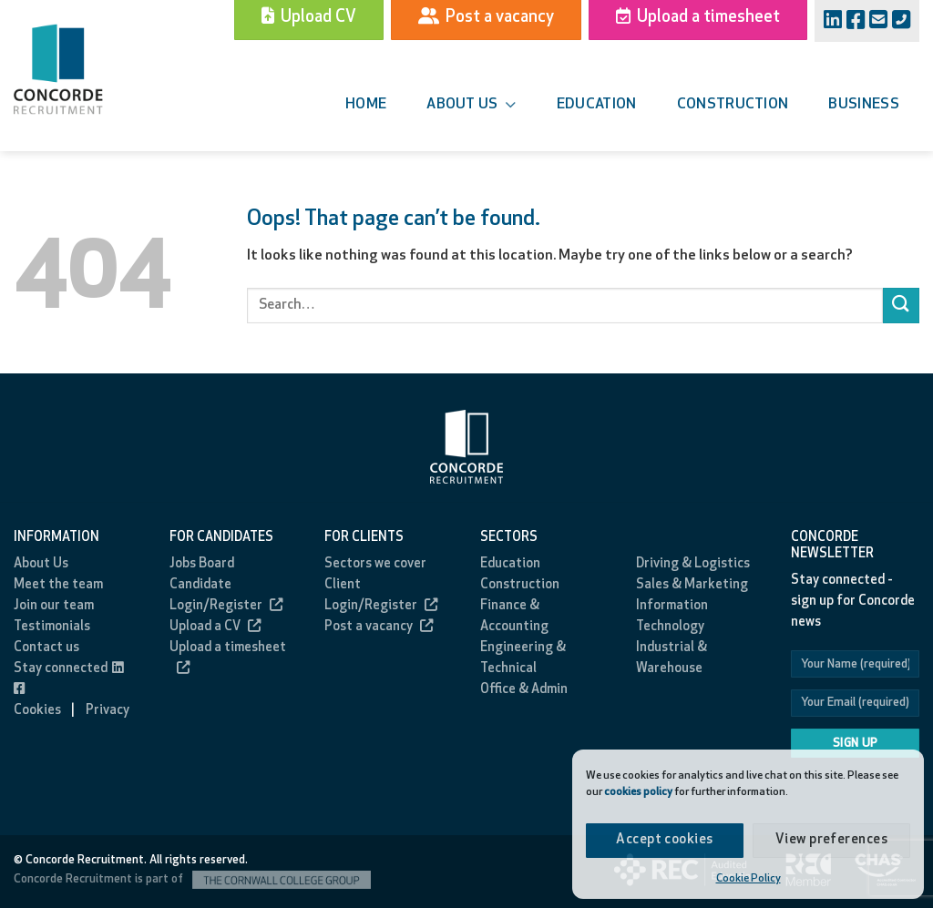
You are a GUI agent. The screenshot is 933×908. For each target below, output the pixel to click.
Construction (733, 104)
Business (863, 104)
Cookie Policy (748, 878)
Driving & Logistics (693, 564)
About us (471, 105)
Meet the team (58, 585)
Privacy (107, 711)
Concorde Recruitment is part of (192, 879)
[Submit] (901, 305)
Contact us (46, 648)
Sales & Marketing (692, 585)
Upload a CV (215, 627)
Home (365, 104)
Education (597, 104)
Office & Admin (524, 690)
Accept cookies (664, 840)
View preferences (831, 840)
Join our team (54, 606)
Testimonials (52, 627)
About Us (41, 564)
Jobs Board (201, 564)
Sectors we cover (375, 564)
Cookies (37, 711)
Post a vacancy (378, 627)
